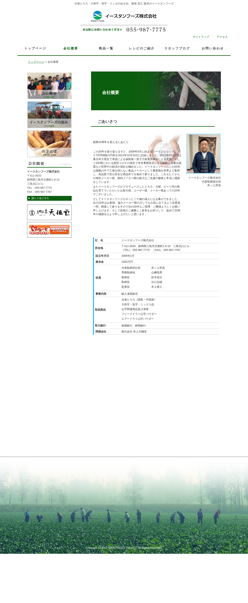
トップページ (36, 61)
